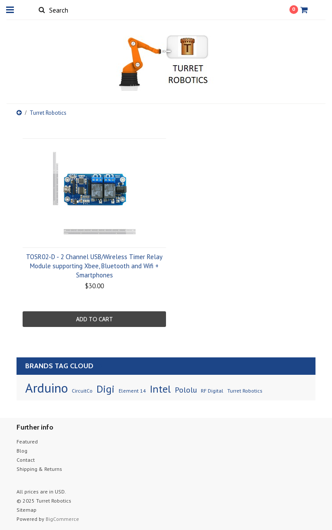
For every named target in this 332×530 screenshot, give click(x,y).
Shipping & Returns (39, 469)
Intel (160, 389)
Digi (105, 389)
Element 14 (132, 390)
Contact (26, 460)
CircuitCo (82, 390)
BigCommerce (62, 519)
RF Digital (212, 390)
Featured (27, 441)
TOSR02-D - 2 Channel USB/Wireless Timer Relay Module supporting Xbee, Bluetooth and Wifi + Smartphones (94, 266)
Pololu (186, 390)
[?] (101, 365)
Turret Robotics (244, 390)
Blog (22, 450)
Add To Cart (94, 319)
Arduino (46, 387)
